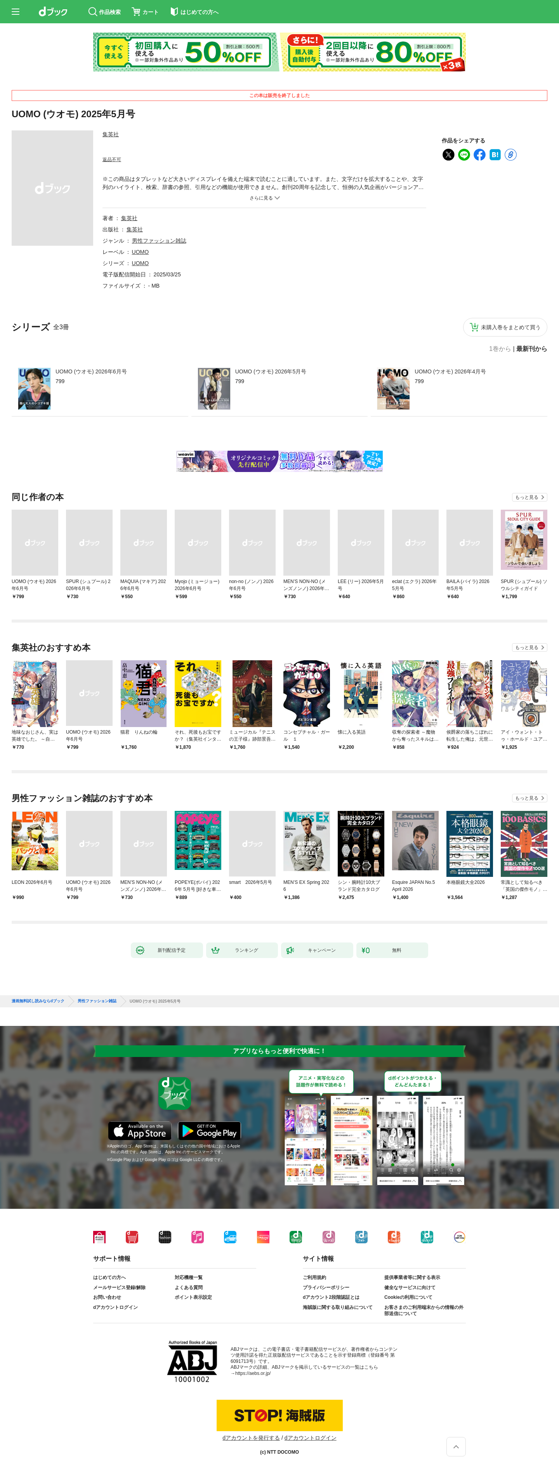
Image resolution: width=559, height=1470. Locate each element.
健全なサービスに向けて (410, 1287)
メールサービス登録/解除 (119, 1287)
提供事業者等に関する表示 (412, 1277)
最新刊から (531, 349)
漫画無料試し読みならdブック (38, 1001)
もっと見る (526, 497)
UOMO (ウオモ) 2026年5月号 (271, 371)
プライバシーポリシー (326, 1287)
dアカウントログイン (115, 1307)
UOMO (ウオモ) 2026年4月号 (450, 371)
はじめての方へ (109, 1277)
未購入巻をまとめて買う (511, 327)
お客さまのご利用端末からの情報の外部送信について (424, 1310)
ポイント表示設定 (193, 1297)
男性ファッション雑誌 (159, 241)
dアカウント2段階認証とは (331, 1297)
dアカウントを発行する (251, 1438)
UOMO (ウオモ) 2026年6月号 (91, 371)
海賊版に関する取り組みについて (338, 1307)
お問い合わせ (107, 1297)
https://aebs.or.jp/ (253, 1373)
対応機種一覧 (189, 1277)
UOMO (140, 252)
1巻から (500, 349)
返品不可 (111, 159)
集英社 (110, 134)
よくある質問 (189, 1287)
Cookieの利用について (408, 1297)
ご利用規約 (314, 1277)
